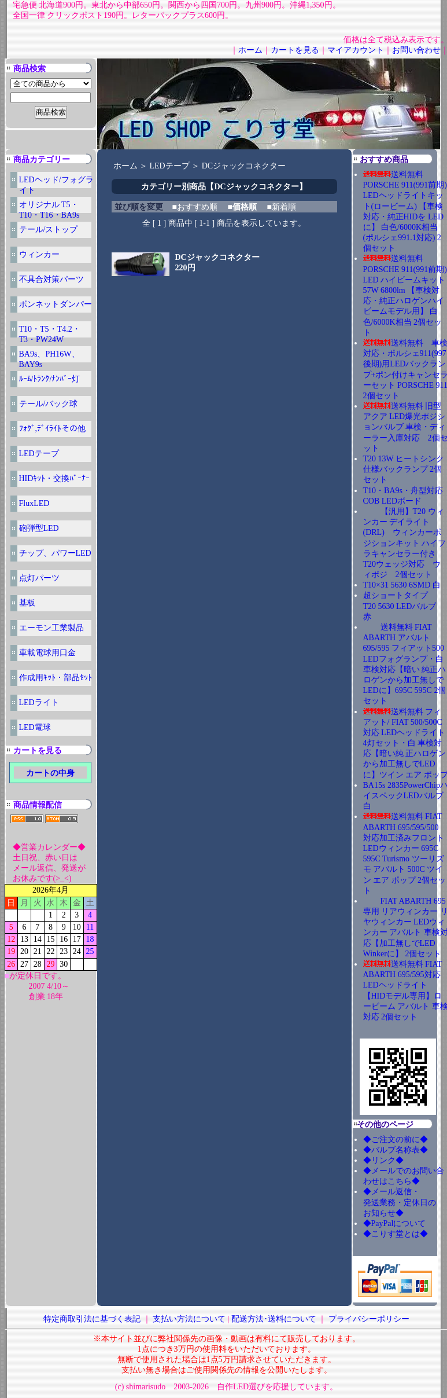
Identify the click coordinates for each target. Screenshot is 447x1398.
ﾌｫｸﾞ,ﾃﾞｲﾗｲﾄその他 (52, 428)
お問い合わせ (416, 50)
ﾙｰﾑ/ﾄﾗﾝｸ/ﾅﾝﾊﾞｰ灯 (49, 379)
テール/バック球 (48, 403)
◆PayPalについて (394, 1223)
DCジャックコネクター (244, 166)
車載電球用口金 (47, 652)
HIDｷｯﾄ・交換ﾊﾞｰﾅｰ (54, 478)
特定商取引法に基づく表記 (92, 1319)
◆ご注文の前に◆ (395, 1139)
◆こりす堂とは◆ (395, 1234)
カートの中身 (50, 773)
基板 (27, 603)
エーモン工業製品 (51, 627)
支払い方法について (189, 1319)
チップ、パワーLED (55, 553)
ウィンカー (39, 254)
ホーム (250, 50)
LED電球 (35, 727)
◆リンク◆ (383, 1160)
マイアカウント (355, 50)
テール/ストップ (48, 229)
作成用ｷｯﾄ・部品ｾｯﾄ (55, 677)
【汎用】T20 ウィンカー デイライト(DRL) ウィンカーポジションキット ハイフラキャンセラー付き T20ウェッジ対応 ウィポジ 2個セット (404, 543)
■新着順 (281, 207)
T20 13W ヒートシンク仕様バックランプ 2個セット (404, 469)
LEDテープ (39, 453)
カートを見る (295, 50)
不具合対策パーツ (51, 279)
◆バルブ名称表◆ (395, 1150)
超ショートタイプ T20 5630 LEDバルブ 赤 (404, 606)
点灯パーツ (39, 578)
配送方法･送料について (273, 1319)
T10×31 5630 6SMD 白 (402, 585)
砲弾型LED (39, 528)
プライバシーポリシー (368, 1319)
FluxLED (34, 503)
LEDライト (39, 702)
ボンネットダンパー (55, 304)
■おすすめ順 (194, 207)
